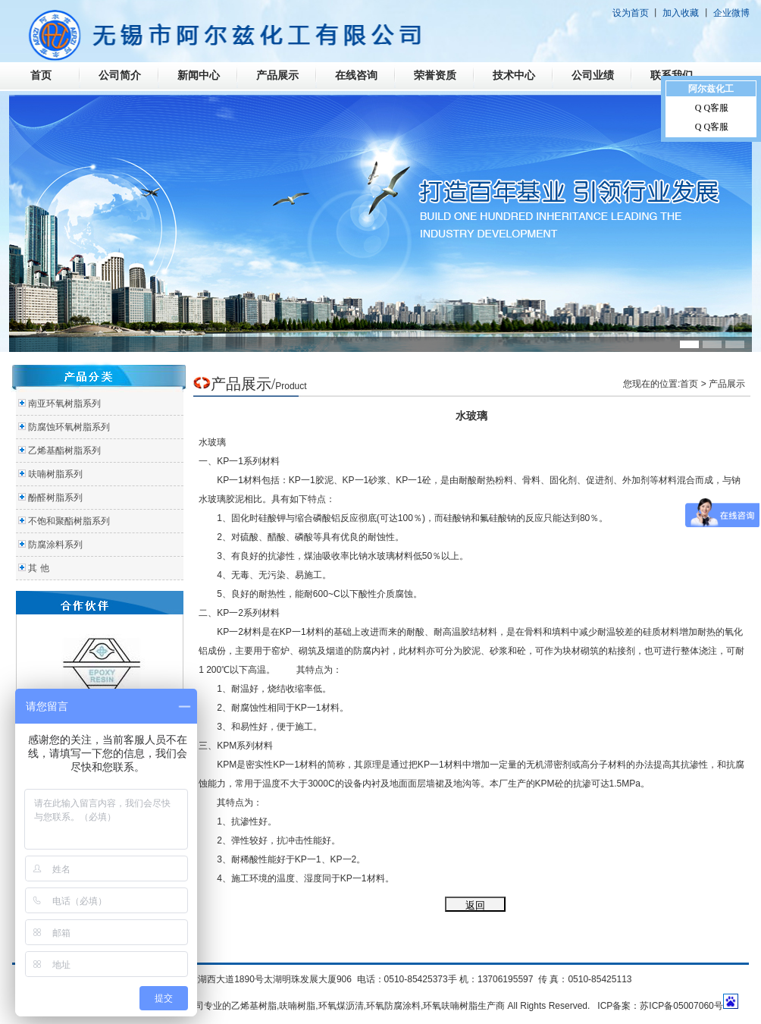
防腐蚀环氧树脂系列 (69, 427)
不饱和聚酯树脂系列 (69, 521)
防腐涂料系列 (55, 544)
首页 (41, 75)
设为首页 (630, 13)
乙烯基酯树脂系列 (64, 450)
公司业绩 (593, 75)
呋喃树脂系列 (55, 474)
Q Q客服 (711, 107)
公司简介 (120, 75)
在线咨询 (356, 75)
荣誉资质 (435, 75)
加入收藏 (680, 13)
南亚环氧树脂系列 (64, 403)
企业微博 (731, 13)
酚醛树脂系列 (55, 497)
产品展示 (277, 75)
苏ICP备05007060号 (681, 1005)
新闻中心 (198, 75)
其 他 (38, 568)
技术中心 (514, 75)
